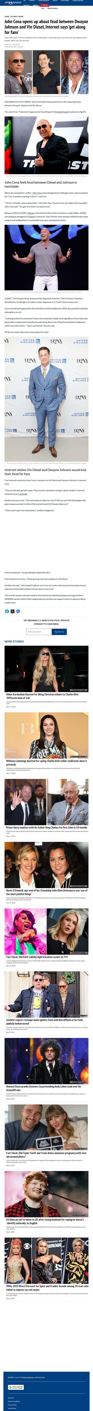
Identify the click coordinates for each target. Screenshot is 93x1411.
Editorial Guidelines (14, 1401)
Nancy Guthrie (53, 8)
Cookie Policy (12, 1408)
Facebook (22, 494)
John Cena (36, 193)
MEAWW (10, 1377)
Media (35, 5)
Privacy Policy (12, 1405)
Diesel (32, 216)
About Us (11, 1398)
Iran (43, 8)
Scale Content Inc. (28, 1377)
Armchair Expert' (62, 112)
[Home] (13, 2)
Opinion (26, 5)
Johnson (30, 213)
